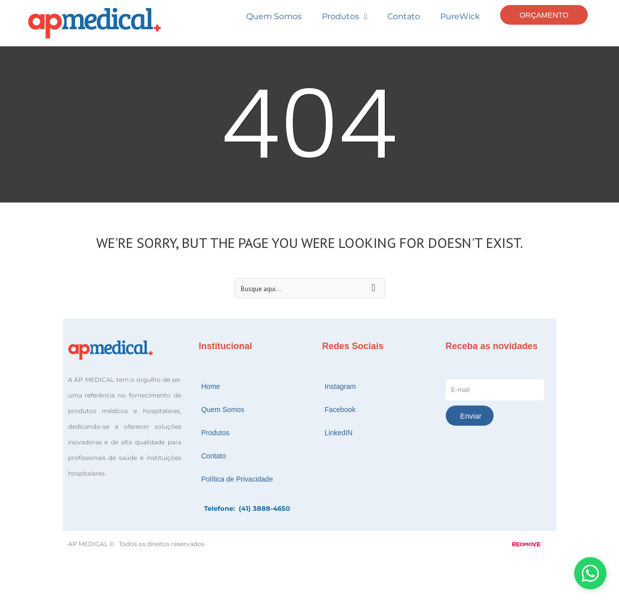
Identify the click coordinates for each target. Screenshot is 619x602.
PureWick (460, 16)
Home (210, 386)
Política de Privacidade (237, 479)
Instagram (340, 386)
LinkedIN (339, 433)
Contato (403, 16)
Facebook (340, 410)
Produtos (344, 17)
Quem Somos (274, 16)
